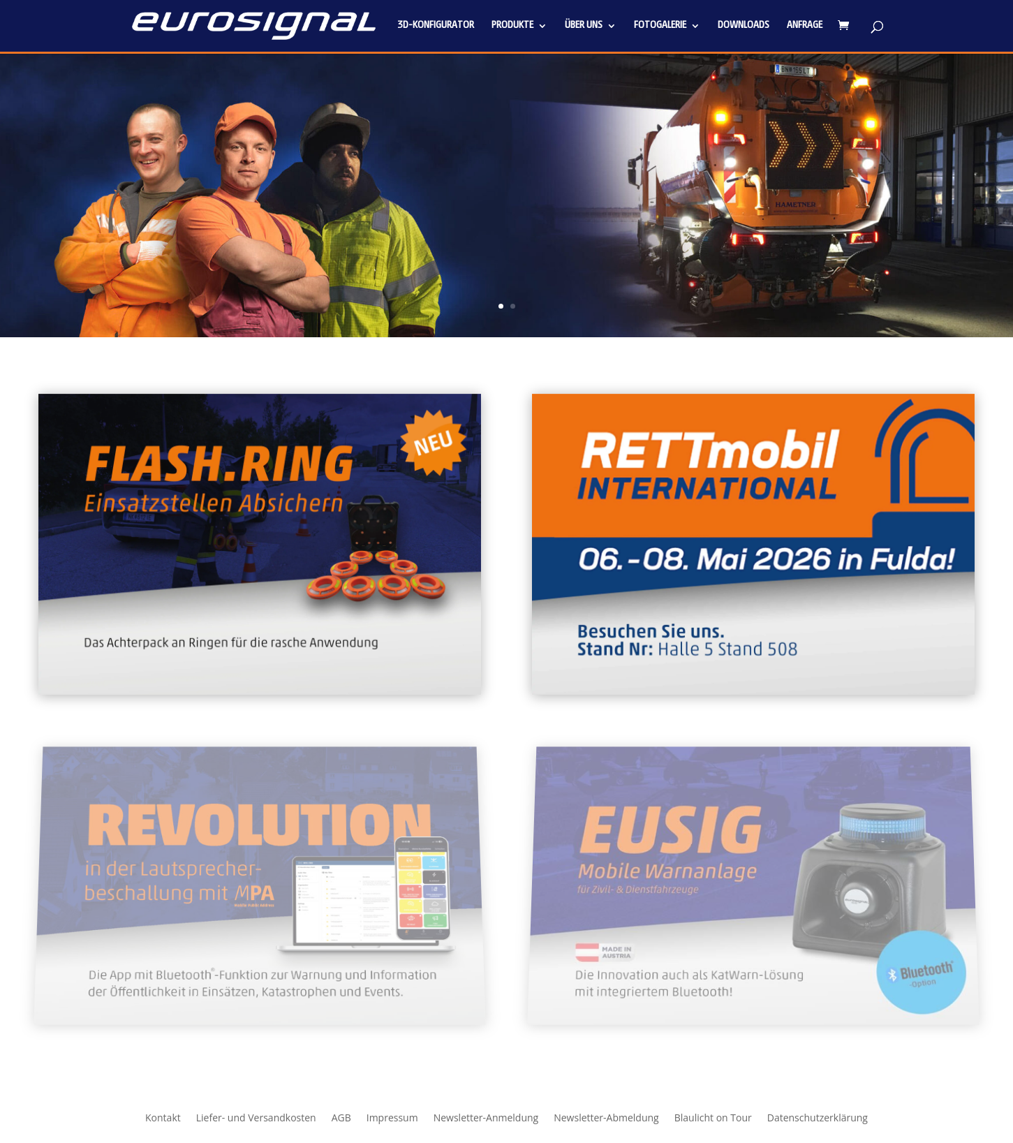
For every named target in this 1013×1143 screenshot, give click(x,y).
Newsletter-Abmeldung (606, 1118)
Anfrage (804, 26)
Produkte (512, 26)
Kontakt (163, 1118)
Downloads (743, 26)
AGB (341, 1118)
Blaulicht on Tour (713, 1118)
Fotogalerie (660, 26)
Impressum (392, 1118)
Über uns (583, 26)
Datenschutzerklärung (817, 1118)
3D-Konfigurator (435, 26)
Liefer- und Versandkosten (256, 1118)
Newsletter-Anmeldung (486, 1118)
